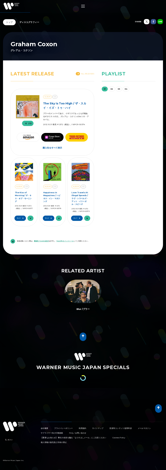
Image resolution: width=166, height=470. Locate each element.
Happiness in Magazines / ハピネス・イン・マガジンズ (51, 196)
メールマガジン (144, 428)
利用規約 (82, 428)
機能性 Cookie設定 (41, 241)
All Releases (85, 74)
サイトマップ (97, 428)
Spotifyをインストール (65, 241)
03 (119, 89)
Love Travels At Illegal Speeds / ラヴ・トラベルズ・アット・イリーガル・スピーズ (80, 198)
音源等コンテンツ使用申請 (120, 428)
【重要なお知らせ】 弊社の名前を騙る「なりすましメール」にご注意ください (73, 437)
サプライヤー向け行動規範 (52, 433)
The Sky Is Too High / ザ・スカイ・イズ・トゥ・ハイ (64, 106)
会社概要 (44, 428)
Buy (21, 218)
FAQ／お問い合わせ (77, 433)
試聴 (28, 123)
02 (111, 89)
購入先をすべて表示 (52, 147)
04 (126, 89)
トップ (9, 22)
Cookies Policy (118, 437)
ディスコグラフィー (29, 22)
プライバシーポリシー (63, 428)
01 (105, 89)
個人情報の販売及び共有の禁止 (54, 442)
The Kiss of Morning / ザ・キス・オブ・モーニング (23, 196)
